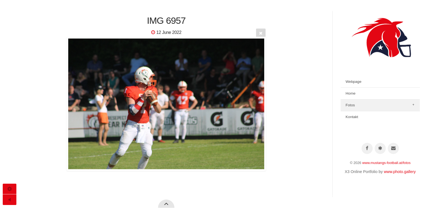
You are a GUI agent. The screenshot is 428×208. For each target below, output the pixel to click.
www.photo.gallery (400, 171)
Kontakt (352, 117)
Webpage (353, 82)
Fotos (350, 105)
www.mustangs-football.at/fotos (386, 163)
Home (350, 93)
